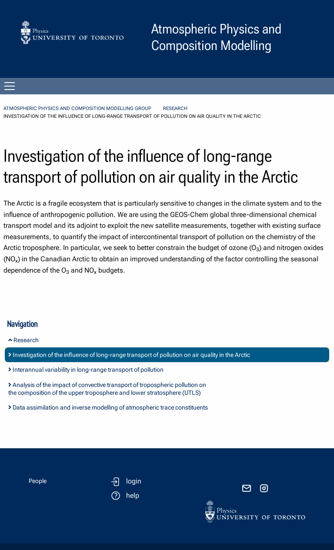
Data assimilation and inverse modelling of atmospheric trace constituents (108, 407)
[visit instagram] (264, 488)
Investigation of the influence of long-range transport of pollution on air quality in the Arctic (129, 354)
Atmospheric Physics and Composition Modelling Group (77, 108)
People (38, 480)
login (133, 481)
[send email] (246, 488)
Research (175, 108)
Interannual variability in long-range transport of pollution (86, 369)
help (132, 495)
